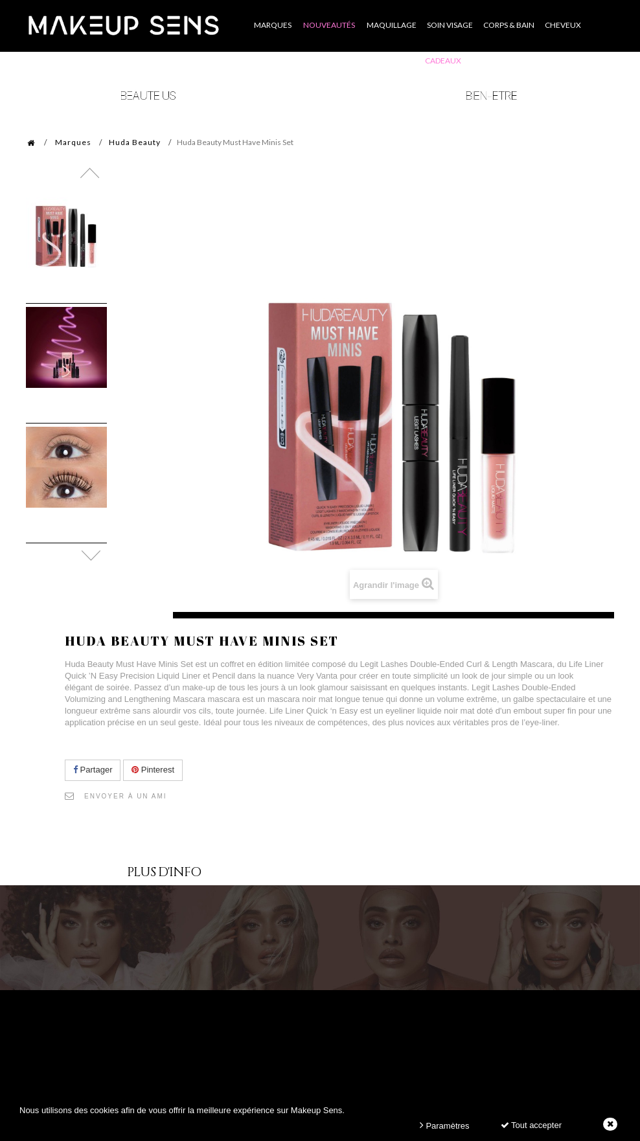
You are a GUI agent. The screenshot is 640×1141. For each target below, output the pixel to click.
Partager (92, 769)
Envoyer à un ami (125, 796)
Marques (73, 142)
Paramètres (445, 1125)
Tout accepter (531, 1125)
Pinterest (152, 769)
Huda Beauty (135, 142)
